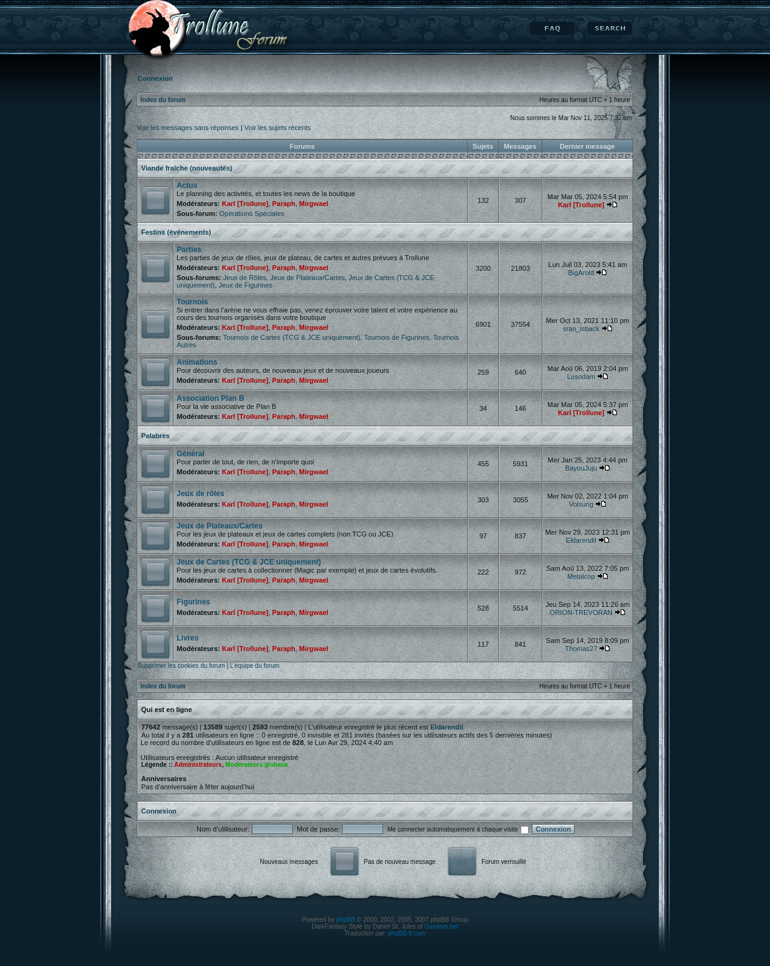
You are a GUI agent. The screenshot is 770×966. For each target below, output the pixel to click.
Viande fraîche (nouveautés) (187, 168)
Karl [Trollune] (245, 203)
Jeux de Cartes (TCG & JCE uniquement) (249, 562)
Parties (189, 249)
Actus (187, 185)
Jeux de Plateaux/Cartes (307, 277)
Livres (187, 638)
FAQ (552, 28)
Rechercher (610, 28)
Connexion (159, 811)
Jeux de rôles (201, 493)
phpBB (345, 919)
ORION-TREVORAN (581, 612)
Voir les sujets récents (277, 127)
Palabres (155, 435)
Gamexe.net (441, 926)
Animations (197, 362)
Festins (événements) (176, 232)
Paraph (283, 203)
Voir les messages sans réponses (188, 127)
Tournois (192, 302)
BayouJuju (581, 468)
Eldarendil (581, 540)
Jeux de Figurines (245, 285)
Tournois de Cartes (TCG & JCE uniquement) (292, 337)
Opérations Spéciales (251, 213)
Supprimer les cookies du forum (181, 665)
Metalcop (581, 576)
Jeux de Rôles (245, 277)
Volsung (581, 504)
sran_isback (581, 328)
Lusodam (581, 376)
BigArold (581, 272)
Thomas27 (581, 648)
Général (191, 453)
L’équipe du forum (255, 665)
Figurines (193, 602)
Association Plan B (210, 398)
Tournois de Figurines (396, 337)
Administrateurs (198, 764)
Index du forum (163, 99)
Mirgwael (313, 203)
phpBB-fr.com (407, 933)
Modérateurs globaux (256, 764)
